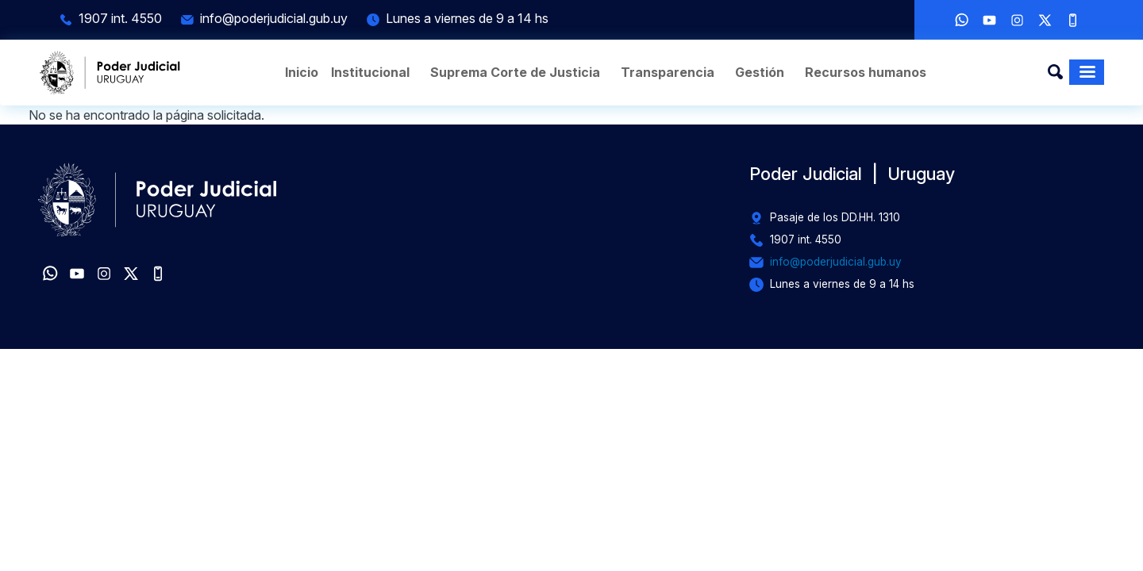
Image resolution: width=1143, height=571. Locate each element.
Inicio (301, 72)
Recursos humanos (865, 72)
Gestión (759, 72)
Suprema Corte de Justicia (515, 72)
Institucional (370, 72)
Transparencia (667, 72)
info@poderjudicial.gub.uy (274, 18)
